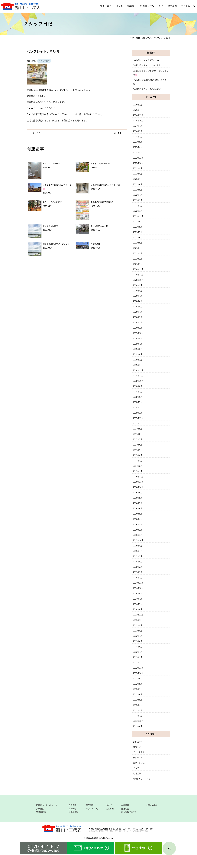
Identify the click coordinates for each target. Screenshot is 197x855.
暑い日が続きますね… (100, 226)
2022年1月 (137, 211)
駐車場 (130, 6)
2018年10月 (138, 381)
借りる (119, 6)
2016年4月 (137, 519)
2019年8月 (137, 338)
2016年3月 (137, 524)
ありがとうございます (52, 202)
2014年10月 (138, 588)
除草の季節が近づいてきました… (57, 244)
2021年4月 (137, 248)
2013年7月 (137, 636)
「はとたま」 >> (119, 133)
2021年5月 (137, 243)
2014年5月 (137, 604)
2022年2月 (137, 206)
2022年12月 (138, 158)
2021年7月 (137, 232)
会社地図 (125, 809)
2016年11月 (138, 482)
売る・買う (106, 6)
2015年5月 (137, 556)
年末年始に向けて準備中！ (102, 202)
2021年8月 (137, 227)
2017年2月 (137, 466)
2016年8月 (137, 498)
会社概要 (125, 805)
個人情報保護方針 (129, 812)
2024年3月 (137, 131)
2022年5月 (137, 190)
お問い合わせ (152, 805)
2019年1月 (137, 365)
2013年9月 (137, 625)
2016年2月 (137, 530)
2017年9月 (137, 429)
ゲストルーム (188, 6)
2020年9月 (137, 285)
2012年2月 (137, 716)
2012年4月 (137, 705)
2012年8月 (137, 684)
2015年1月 (137, 577)
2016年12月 (138, 477)
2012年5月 (137, 700)
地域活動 (137, 773)
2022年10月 (138, 163)
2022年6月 (137, 184)
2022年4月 (137, 195)
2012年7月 (137, 689)
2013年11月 (138, 620)
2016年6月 (137, 508)
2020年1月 (137, 328)
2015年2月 (137, 572)
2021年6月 (137, 237)
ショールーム (138, 758)
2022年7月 (137, 179)
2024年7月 (137, 126)
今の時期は (95, 244)
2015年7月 (137, 551)
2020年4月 (137, 312)
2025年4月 (137, 110)
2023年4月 (137, 147)
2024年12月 (138, 115)
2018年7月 (137, 392)
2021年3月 (137, 253)
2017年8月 (137, 434)
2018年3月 (137, 402)
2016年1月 (137, 535)
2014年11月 (138, 583)
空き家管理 (41, 812)
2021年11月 (138, 216)
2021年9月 (137, 221)
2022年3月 (137, 200)
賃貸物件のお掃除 (50, 226)
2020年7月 (137, 296)
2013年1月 (137, 657)
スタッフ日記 (138, 763)
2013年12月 (138, 615)
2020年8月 (137, 291)
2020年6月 (137, 301)
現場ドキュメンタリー (142, 779)
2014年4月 (137, 609)
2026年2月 (137, 105)
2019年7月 (137, 344)
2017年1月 (137, 471)
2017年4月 (137, 455)
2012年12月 (138, 662)
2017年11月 (138, 423)
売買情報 (72, 805)
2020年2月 (137, 322)
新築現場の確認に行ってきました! (105, 185)
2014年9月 (137, 593)
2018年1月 (137, 413)
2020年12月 (138, 269)
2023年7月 (137, 137)
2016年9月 (137, 492)
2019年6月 (137, 349)
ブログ (136, 768)
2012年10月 (138, 673)
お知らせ (137, 747)
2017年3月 (137, 461)
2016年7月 (137, 503)
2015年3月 (137, 567)
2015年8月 (137, 546)
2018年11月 (138, 375)
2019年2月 (137, 360)
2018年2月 (137, 407)
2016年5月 (137, 514)
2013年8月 (137, 631)
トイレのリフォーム (51, 163)
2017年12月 (138, 418)
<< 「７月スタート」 (37, 133)
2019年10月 (138, 333)
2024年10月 (138, 120)
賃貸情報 (72, 809)
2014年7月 (137, 599)
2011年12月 (138, 721)
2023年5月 (137, 142)
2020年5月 (137, 306)
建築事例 (172, 6)
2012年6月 (137, 694)
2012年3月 (137, 710)
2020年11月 (138, 275)
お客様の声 (138, 742)
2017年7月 (137, 439)
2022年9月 (137, 168)
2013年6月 (137, 641)
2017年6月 (137, 445)
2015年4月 (137, 561)
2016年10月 (138, 487)
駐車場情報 (73, 812)
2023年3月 (137, 152)
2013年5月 (137, 647)
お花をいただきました (100, 163)
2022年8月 (137, 174)
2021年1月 (137, 264)
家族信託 (40, 809)
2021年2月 (137, 259)
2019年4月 (137, 354)
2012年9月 (137, 678)
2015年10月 (138, 540)
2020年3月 (137, 317)
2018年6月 (137, 397)
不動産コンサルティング (150, 6)
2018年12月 (138, 370)
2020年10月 (138, 280)
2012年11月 (138, 668)
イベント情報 (138, 752)
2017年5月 (137, 450)
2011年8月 (137, 726)
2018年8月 (137, 386)
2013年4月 (137, 652)
